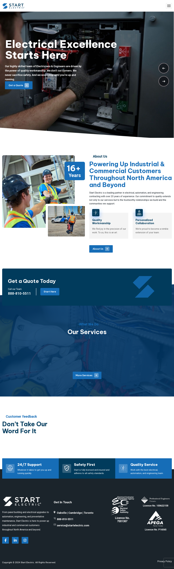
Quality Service (144, 464)
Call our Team (15, 289)
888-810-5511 (19, 293)
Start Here (50, 291)
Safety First (84, 464)
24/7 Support (29, 464)
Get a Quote (19, 85)
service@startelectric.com (73, 525)
